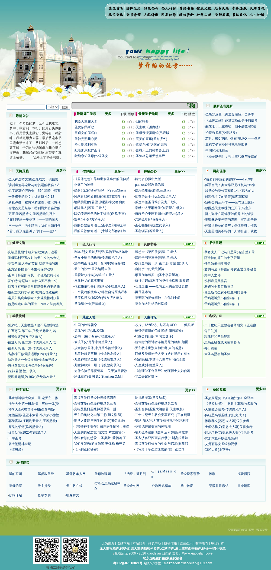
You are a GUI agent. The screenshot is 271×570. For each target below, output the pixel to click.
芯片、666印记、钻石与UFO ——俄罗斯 (164, 325)
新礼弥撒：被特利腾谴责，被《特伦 (34, 202)
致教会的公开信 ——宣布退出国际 (229, 202)
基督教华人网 (76, 474)
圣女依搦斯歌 (84, 127)
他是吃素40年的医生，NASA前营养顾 (35, 304)
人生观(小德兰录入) (149, 365)
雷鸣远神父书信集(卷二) (221, 304)
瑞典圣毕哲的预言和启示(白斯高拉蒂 (161, 432)
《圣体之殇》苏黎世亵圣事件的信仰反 (101, 179)
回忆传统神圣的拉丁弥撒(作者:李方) (100, 213)
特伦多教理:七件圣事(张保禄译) (30, 365)
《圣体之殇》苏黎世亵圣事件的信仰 (231, 120)
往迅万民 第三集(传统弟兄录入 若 (32, 331)
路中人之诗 (212, 275)
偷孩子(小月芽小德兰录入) (93, 342)
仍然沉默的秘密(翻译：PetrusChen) (100, 190)
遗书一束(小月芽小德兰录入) (94, 336)
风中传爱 (186, 486)
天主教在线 (74, 486)
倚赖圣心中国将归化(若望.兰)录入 (159, 213)
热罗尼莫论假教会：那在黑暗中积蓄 (34, 191)
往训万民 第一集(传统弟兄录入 (30, 348)
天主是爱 (44, 486)
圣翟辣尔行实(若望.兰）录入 (94, 275)
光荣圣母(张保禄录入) (150, 219)
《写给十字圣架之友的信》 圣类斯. (160, 449)
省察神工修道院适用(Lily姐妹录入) (32, 354)
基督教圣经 (46, 474)
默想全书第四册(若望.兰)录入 (156, 252)
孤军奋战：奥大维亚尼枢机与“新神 (230, 185)
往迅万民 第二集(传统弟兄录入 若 (32, 342)
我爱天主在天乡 (86, 121)
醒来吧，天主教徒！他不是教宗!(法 (230, 126)
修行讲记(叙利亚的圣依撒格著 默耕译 (162, 281)
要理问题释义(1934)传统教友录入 (32, 377)
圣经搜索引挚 (190, 474)
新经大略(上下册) (217, 450)
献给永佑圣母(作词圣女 (91, 156)
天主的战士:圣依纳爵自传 (92, 269)
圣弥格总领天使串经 (150, 156)
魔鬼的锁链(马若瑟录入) (25, 427)
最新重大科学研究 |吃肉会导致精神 (33, 292)
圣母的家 (15, 486)
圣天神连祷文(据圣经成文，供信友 (33, 179)
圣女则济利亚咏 (86, 144)
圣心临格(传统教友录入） (153, 225)
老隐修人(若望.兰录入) (90, 208)
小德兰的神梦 (83, 185)
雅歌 (212, 474)
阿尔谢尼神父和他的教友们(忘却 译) (100, 196)
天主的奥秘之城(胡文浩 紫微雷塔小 (99, 432)
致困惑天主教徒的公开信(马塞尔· (228, 208)
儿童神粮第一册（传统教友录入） (98, 365)
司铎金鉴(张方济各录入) (25, 337)
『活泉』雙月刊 (134, 474)
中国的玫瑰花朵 (216, 150)
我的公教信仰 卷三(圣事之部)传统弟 (100, 225)
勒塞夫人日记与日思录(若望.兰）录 (229, 252)
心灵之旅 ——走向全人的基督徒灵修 (161, 286)
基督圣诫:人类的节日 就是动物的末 (33, 263)
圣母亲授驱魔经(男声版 (152, 133)
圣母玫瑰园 (103, 474)
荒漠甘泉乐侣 (218, 486)
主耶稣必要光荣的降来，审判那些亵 (231, 219)
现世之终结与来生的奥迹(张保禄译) (99, 420)
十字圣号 (14, 438)
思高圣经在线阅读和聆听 (222, 342)
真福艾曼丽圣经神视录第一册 (95, 409)
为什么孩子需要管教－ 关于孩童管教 (100, 371)
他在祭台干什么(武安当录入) (155, 196)
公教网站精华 (161, 486)
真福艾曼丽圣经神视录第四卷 (226, 144)
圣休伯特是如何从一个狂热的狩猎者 (34, 275)
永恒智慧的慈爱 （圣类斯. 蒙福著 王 (100, 438)
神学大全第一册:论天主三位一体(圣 (33, 404)
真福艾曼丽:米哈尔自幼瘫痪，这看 (32, 252)
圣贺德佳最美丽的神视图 (153, 426)
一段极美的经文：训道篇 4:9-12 (31, 197)
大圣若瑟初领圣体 (217, 354)
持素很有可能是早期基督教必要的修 (34, 287)
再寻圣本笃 (143, 292)
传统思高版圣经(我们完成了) (225, 415)
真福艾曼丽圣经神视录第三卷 (95, 403)
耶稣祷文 (72, 495)
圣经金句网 (131, 486)
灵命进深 (243, 486)
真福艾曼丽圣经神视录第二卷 (156, 403)
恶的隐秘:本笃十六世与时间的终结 (160, 359)
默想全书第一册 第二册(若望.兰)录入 (161, 263)
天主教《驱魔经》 (149, 127)
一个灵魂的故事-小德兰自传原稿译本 (100, 292)
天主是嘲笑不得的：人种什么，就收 (231, 231)
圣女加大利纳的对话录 (151, 304)
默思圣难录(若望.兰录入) (152, 190)
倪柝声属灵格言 (215, 281)
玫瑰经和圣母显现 (217, 337)
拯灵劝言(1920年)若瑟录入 (27, 432)
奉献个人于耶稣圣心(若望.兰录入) (159, 208)
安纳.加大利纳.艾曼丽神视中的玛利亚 (162, 420)
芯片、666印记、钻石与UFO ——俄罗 (233, 138)
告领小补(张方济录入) (89, 219)
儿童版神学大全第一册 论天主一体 (33, 398)
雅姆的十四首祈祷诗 (219, 287)
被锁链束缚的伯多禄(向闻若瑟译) (159, 331)
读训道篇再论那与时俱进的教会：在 (34, 185)
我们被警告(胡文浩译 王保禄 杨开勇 (100, 444)
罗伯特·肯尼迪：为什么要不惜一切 (32, 281)
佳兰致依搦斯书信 (217, 263)
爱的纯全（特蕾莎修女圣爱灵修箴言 (230, 269)
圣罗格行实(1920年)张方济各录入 (98, 298)
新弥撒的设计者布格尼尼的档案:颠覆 (161, 342)
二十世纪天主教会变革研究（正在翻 (230, 325)
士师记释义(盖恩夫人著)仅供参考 (229, 427)
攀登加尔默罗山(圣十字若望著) (157, 275)
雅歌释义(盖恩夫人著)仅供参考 (227, 421)
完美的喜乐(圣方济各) (151, 139)
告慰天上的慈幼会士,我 (152, 150)
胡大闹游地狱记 (19, 444)
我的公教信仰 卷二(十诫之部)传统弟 (100, 231)
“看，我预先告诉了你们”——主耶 (32, 231)
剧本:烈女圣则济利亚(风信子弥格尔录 (101, 252)
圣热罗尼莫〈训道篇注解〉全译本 (229, 114)
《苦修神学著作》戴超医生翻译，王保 (101, 426)
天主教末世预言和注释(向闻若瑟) (159, 348)
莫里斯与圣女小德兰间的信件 (225, 292)
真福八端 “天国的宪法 (151, 144)
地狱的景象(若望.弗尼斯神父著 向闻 (100, 202)
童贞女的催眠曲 (86, 133)
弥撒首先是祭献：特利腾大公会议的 (34, 208)
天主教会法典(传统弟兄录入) (225, 409)
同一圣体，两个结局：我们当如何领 (34, 225)
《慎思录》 (16, 450)
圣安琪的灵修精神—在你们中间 (157, 298)
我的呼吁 (142, 121)
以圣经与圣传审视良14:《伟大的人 (230, 191)
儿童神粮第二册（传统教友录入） (98, 359)
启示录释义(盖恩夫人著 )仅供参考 (229, 432)
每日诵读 (210, 348)
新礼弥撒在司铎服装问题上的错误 (229, 214)
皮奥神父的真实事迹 (89, 281)
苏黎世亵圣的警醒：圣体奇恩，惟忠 (231, 225)
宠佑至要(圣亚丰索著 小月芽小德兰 (33, 415)
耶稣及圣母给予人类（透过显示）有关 (162, 354)
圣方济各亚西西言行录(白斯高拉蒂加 (161, 438)
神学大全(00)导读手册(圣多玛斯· (31, 409)
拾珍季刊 (44, 495)
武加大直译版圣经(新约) (222, 438)
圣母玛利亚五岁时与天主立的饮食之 (34, 258)
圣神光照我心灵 (86, 139)
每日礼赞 (210, 331)
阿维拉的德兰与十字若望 (222, 258)
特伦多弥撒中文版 (148, 179)
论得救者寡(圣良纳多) (221, 132)
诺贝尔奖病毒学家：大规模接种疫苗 (34, 298)
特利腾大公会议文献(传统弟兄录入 (33, 360)
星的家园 (15, 474)
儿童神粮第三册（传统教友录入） (98, 354)
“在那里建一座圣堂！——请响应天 (33, 219)
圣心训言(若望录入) (149, 231)
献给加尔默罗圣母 (88, 150)
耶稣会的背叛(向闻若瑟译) (154, 336)
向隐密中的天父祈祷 (149, 269)
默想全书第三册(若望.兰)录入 (156, 257)
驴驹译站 (15, 495)
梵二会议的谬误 (146, 376)
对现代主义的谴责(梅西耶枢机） (228, 197)
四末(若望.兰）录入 (22, 371)
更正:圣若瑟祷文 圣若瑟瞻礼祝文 (32, 214)
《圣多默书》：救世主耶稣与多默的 (231, 156)
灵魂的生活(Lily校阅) (89, 331)
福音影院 (243, 474)
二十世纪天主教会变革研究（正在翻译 (162, 415)
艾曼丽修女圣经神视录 (221, 444)
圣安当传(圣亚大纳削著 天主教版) (159, 409)
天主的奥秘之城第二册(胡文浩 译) (98, 415)
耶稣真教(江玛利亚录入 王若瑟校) (32, 421)
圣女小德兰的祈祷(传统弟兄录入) (98, 257)
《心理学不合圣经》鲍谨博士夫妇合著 (162, 371)
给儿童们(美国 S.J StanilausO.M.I (98, 376)
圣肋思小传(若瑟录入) (90, 304)
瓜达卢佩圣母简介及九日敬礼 (156, 202)
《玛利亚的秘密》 (87, 449)
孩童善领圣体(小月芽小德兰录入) (98, 348)
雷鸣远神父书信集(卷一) (221, 298)
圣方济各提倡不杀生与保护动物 (30, 269)
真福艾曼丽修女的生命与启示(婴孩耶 (161, 444)
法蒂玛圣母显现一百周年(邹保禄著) (99, 263)
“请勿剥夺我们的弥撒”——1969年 (229, 179)
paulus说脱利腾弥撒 (149, 185)
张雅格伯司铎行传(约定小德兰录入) (99, 286)
